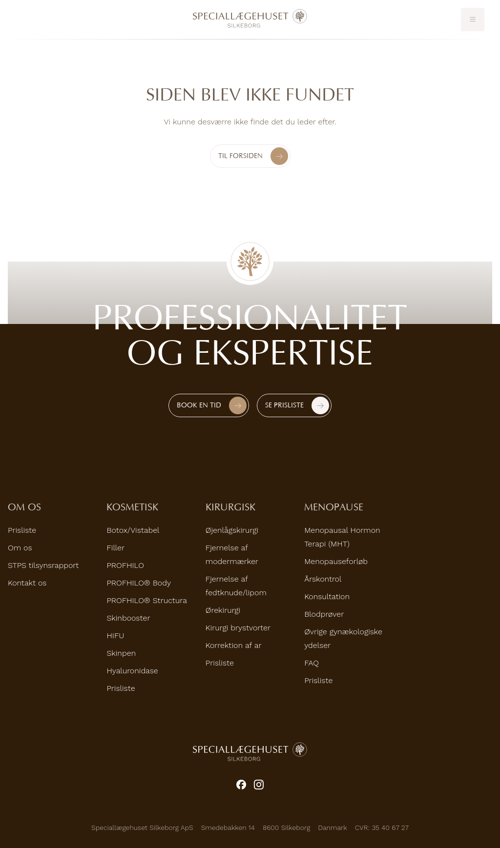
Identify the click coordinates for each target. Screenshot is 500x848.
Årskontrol (322, 579)
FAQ (311, 662)
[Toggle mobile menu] (472, 19)
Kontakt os (27, 582)
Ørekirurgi (223, 610)
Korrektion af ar (234, 645)
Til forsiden (253, 156)
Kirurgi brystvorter (238, 627)
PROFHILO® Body (138, 582)
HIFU (115, 635)
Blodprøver (324, 614)
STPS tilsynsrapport (43, 565)
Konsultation (327, 596)
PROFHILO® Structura (146, 600)
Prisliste (22, 530)
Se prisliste (284, 405)
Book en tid (199, 405)
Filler (115, 547)
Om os (20, 547)
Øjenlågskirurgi (232, 530)
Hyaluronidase (132, 670)
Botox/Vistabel (132, 530)
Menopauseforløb (336, 561)
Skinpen (121, 653)
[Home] (250, 18)
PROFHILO (125, 565)
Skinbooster (128, 618)
